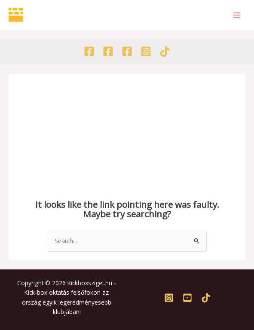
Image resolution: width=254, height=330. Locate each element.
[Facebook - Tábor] (127, 51)
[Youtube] (187, 297)
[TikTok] (164, 51)
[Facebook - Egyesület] (89, 51)
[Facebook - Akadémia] (108, 51)
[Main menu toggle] (237, 15)
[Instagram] (146, 51)
